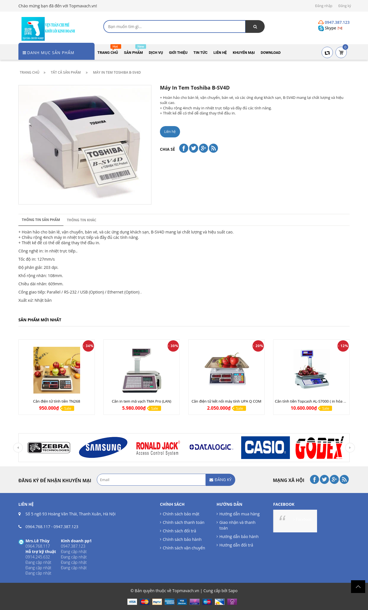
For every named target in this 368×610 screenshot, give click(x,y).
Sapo (233, 590)
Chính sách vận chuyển (184, 548)
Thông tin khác (81, 220)
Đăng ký (344, 5)
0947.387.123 (66, 526)
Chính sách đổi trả (179, 531)
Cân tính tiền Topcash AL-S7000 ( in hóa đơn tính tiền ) (321, 401)
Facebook (303, 519)
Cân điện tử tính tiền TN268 (56, 401)
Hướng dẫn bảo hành (238, 536)
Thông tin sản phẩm (41, 219)
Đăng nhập (323, 5)
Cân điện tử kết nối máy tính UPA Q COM (227, 401)
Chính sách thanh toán (183, 522)
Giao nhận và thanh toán (237, 525)
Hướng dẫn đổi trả (236, 545)
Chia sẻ (167, 149)
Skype (327, 28)
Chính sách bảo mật (181, 514)
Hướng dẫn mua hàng (239, 514)
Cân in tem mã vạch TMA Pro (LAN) (141, 401)
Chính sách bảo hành (182, 539)
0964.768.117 (37, 526)
